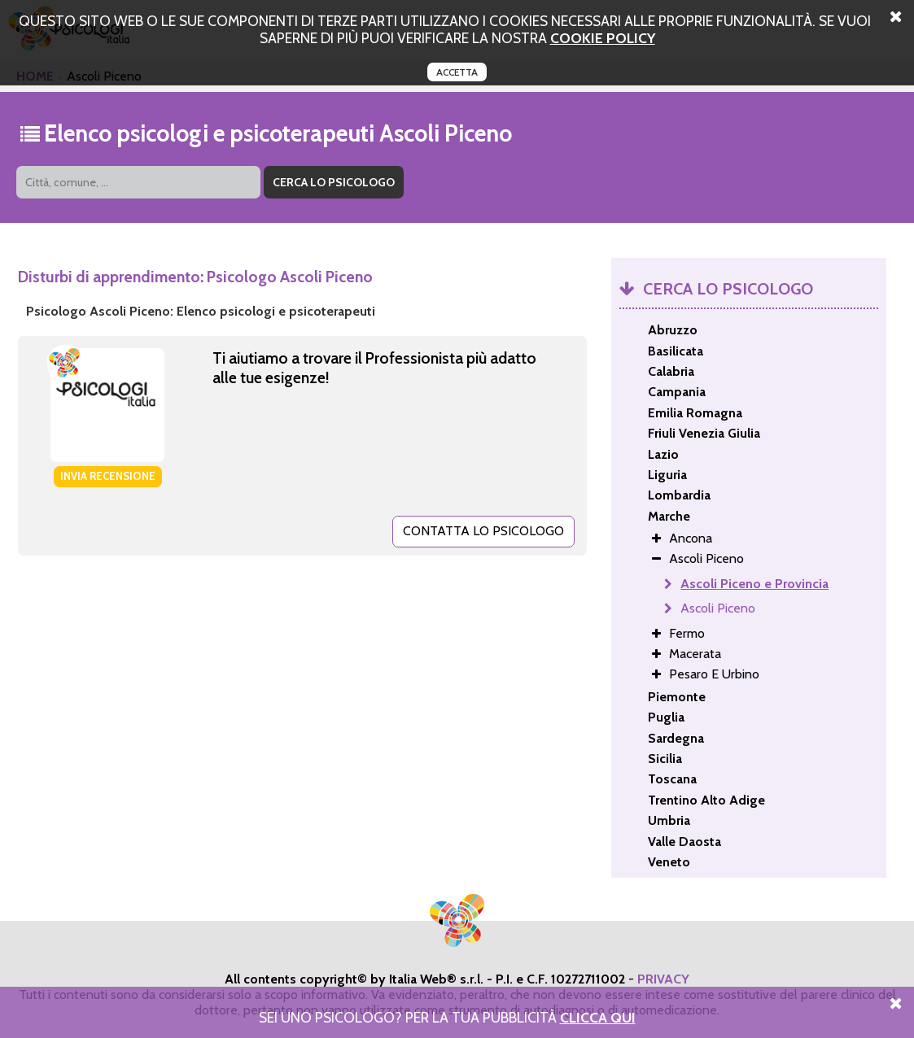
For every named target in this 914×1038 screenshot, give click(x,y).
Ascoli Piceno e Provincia (754, 583)
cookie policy (602, 37)
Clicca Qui (598, 1017)
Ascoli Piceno (717, 608)
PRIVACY (663, 979)
